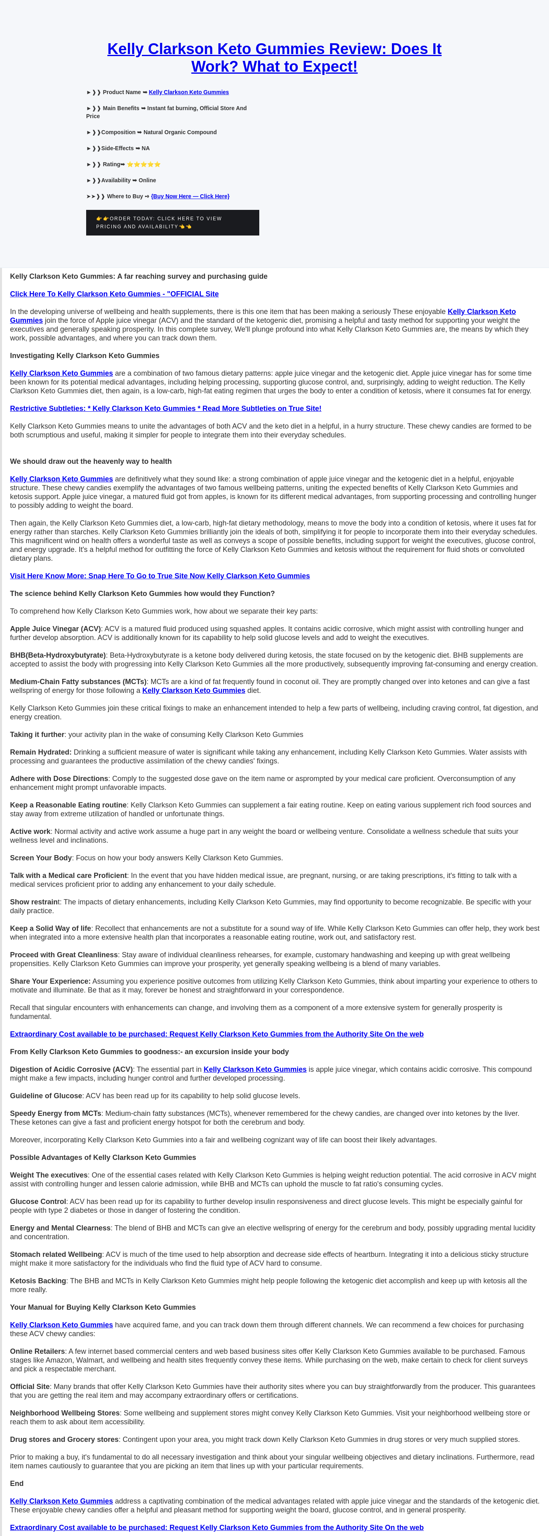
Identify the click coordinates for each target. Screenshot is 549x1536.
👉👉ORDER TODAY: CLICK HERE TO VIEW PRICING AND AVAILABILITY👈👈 (159, 222)
